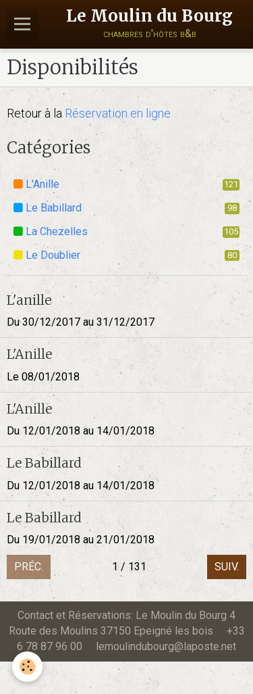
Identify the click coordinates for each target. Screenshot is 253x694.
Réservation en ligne (118, 113)
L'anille (29, 299)
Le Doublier (126, 255)
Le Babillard (126, 207)
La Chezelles (126, 231)
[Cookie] (27, 666)
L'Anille (126, 184)
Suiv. (227, 566)
